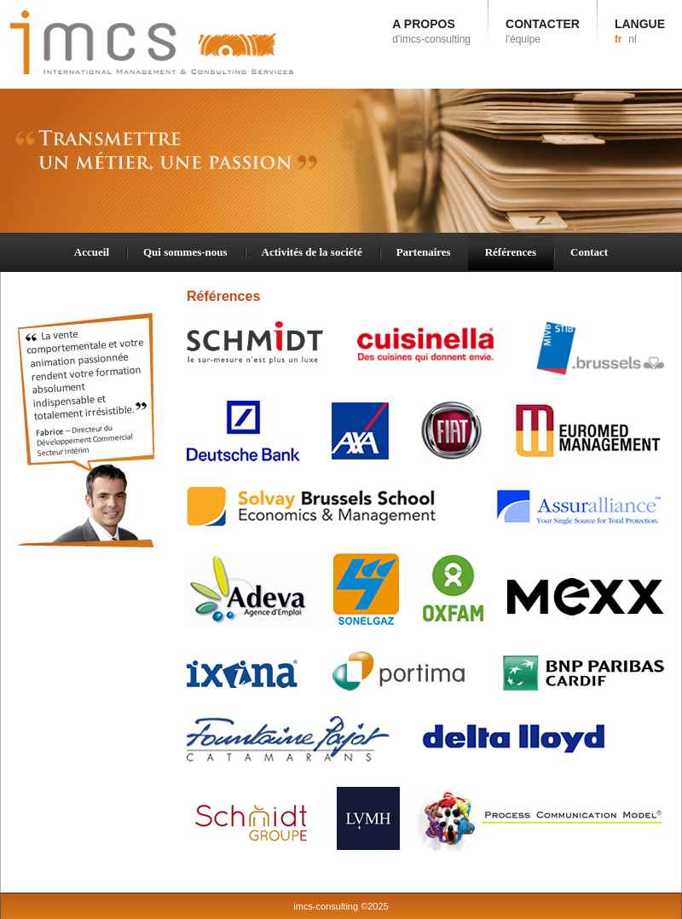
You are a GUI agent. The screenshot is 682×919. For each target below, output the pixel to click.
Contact (589, 252)
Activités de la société (312, 252)
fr (618, 39)
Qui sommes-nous (185, 252)
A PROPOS (431, 31)
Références (510, 252)
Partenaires (423, 252)
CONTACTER (543, 31)
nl (632, 39)
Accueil (91, 252)
